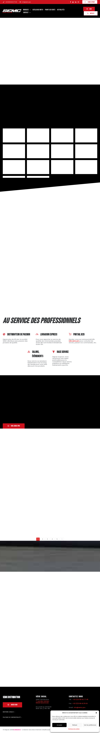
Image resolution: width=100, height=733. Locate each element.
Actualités (61, 10)
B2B (88, 9)
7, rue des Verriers (42, 701)
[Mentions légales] (9, 712)
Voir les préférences (90, 725)
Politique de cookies (74, 729)
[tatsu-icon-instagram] (78, 2)
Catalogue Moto (38, 10)
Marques (26, 10)
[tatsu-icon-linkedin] (75, 2)
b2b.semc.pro (74, 341)
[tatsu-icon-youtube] (73, 2)
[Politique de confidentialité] (12, 717)
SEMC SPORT (90, 2)
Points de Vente (50, 10)
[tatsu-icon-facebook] (70, 2)
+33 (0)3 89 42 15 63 (80, 703)
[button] (96, 713)
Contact (26, 12)
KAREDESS (17, 730)
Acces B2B (12, 705)
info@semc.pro (26, 2)
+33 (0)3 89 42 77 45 (11, 2)
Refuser (74, 725)
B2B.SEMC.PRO (13, 426)
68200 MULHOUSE (42, 703)
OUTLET (90, 13)
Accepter (59, 725)
